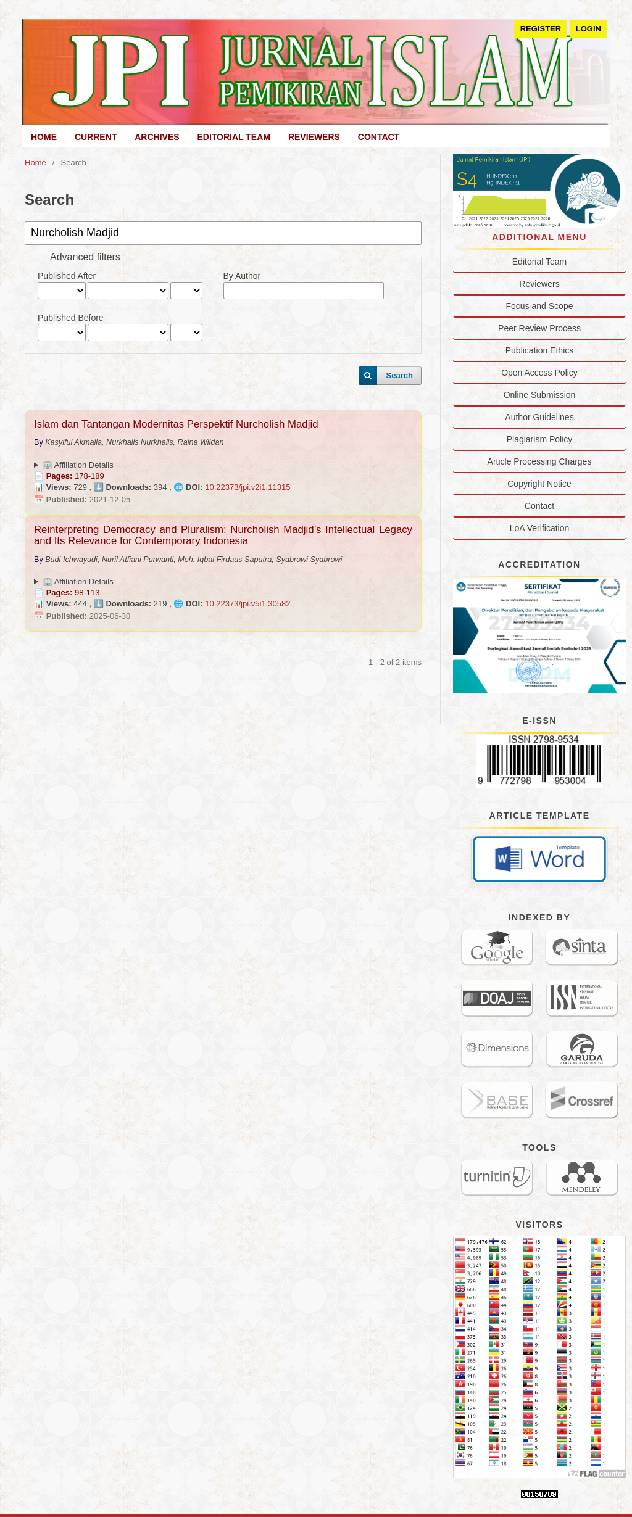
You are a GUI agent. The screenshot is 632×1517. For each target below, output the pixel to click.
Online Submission (540, 395)
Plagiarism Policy (540, 439)
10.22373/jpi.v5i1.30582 (247, 603)
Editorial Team (233, 137)
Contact (378, 137)
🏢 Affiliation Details (78, 464)
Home (44, 137)
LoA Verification (540, 528)
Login (588, 28)
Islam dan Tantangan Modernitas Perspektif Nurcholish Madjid (176, 424)
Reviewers (314, 137)
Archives (157, 137)
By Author (242, 276)
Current (96, 137)
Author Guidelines (539, 417)
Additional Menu (539, 237)
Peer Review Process (539, 328)
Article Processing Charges (540, 461)
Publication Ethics (539, 350)
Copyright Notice (539, 484)
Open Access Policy (539, 373)
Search (399, 375)
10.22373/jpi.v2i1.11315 (247, 487)
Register (541, 28)
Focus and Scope (539, 306)
